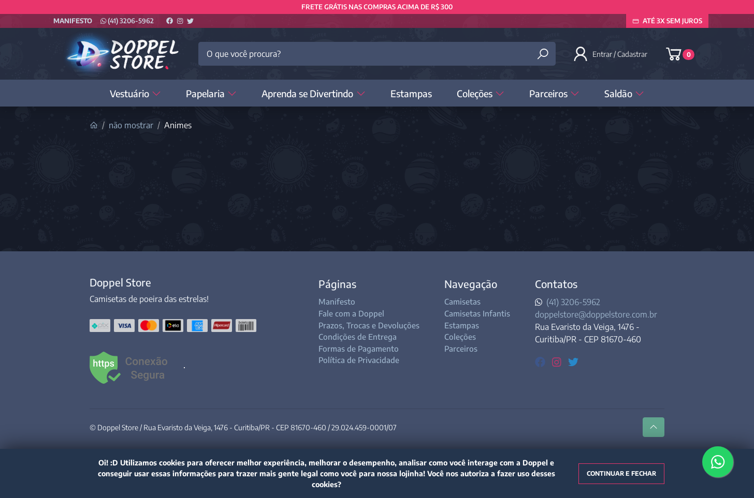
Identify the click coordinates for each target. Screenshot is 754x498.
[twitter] (573, 361)
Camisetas (462, 301)
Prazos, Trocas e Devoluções (368, 325)
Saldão (624, 93)
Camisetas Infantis (477, 313)
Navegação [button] (470, 283)
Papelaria (211, 93)
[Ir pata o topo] (653, 427)
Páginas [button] (337, 283)
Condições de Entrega (357, 336)
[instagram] (558, 361)
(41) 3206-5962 (127, 21)
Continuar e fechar (621, 473)
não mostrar (131, 125)
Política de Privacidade (358, 360)
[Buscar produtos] (543, 54)
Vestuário (135, 93)
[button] (611, 54)
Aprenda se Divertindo (313, 93)
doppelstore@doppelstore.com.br (596, 314)
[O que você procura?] (377, 54)
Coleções (480, 93)
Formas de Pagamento (358, 348)
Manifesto (72, 21)
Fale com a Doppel (351, 313)
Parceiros (554, 93)
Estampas (411, 93)
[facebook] (541, 361)
